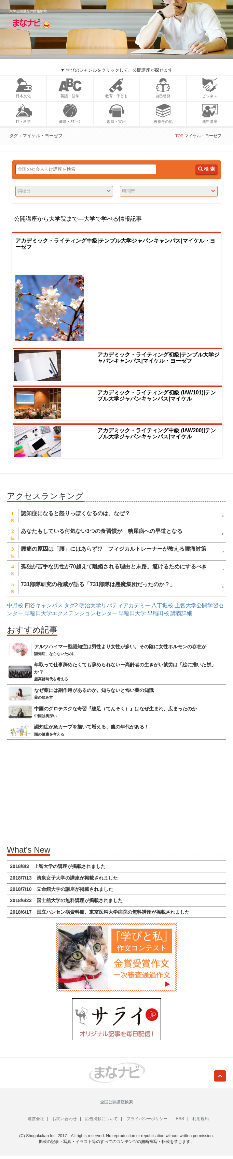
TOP (179, 135)
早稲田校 (158, 613)
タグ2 (71, 605)
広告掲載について (101, 1118)
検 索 (206, 169)
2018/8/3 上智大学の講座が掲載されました (58, 866)
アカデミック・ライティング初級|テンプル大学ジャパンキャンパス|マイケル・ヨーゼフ (158, 358)
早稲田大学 (132, 613)
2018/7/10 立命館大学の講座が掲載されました (61, 889)
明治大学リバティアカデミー (114, 605)
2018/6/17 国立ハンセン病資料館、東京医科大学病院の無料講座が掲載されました (100, 912)
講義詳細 (181, 613)
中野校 (15, 605)
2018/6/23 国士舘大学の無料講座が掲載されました (66, 900)
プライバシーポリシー (146, 1118)
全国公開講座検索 (116, 1102)
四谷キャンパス (44, 605)
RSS (180, 1118)
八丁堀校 (162, 605)
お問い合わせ (64, 1118)
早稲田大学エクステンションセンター (71, 613)
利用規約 (200, 1118)
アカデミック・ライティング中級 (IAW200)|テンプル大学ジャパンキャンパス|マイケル (156, 434)
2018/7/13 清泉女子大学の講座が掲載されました (64, 878)
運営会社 (36, 1118)
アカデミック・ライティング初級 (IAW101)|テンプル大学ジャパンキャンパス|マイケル (156, 396)
